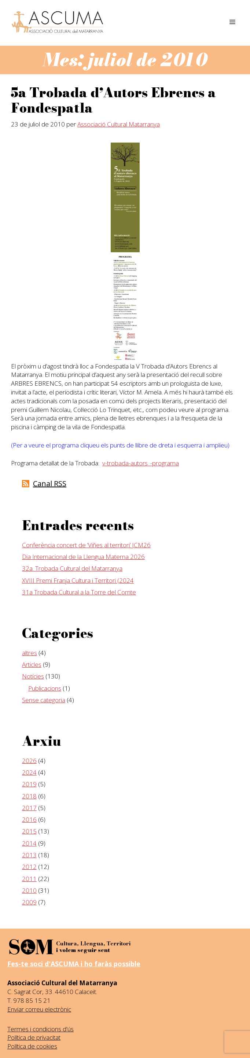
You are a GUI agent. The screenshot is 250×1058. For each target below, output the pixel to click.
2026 (29, 760)
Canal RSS (49, 483)
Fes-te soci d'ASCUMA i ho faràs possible (73, 963)
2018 (29, 796)
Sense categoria (43, 700)
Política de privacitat (33, 1037)
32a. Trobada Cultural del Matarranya (72, 568)
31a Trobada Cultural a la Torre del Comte (79, 592)
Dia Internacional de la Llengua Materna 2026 (83, 556)
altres (29, 653)
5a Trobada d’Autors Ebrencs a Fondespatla (113, 100)
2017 (29, 808)
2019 (29, 784)
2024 (29, 772)
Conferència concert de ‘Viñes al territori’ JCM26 (86, 545)
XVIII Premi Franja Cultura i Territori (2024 (78, 580)
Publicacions (44, 688)
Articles (31, 664)
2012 (29, 866)
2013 (29, 855)
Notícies (33, 676)
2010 (29, 890)
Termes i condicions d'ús (40, 1029)
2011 (29, 878)
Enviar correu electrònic (39, 1009)
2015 (29, 831)
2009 (29, 902)
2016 (29, 819)
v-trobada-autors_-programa (140, 463)
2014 (29, 843)
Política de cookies (32, 1046)
